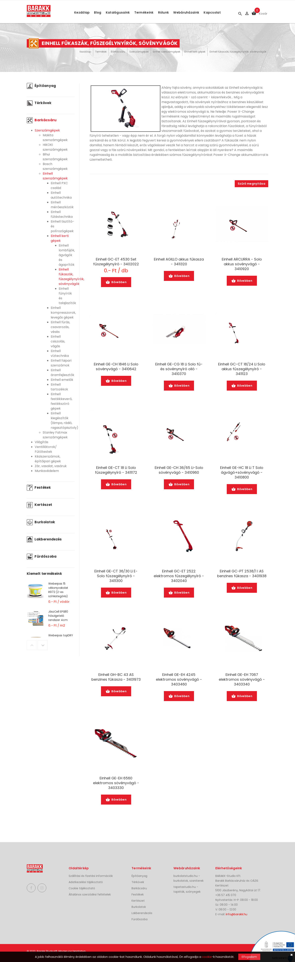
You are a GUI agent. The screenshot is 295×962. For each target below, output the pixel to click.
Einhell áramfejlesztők (62, 372)
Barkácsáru (118, 51)
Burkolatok (41, 522)
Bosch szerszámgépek (55, 166)
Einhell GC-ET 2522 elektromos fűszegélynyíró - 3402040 (179, 576)
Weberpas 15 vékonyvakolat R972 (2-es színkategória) (58, 590)
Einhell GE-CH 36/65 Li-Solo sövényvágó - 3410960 (179, 470)
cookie (207, 957)
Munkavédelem (47, 471)
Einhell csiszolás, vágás (58, 341)
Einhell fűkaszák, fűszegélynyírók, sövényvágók (238, 51)
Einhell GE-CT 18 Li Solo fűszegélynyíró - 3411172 (116, 470)
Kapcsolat (212, 12)
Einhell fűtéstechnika (62, 214)
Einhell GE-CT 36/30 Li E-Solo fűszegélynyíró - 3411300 (116, 576)
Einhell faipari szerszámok (61, 363)
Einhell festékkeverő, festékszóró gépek (61, 401)
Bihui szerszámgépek (55, 156)
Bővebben (116, 282)
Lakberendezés (44, 539)
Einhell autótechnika (61, 195)
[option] (51, 595)
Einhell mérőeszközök (62, 204)
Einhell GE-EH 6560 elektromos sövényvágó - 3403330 (116, 783)
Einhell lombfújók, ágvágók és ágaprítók (67, 255)
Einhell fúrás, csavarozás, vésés (60, 327)
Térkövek (39, 102)
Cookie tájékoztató (82, 888)
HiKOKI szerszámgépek (55, 147)
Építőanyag (41, 85)
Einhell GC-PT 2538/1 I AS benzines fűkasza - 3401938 (241, 573)
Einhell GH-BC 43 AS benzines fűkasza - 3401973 (116, 677)
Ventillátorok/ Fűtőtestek (46, 449)
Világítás (41, 442)
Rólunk (163, 12)
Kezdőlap (82, 12)
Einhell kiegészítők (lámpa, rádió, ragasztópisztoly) (64, 420)
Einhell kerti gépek (194, 51)
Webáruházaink (186, 12)
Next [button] (43, 645)
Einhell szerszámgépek (166, 51)
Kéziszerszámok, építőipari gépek (48, 459)
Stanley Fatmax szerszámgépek (55, 435)
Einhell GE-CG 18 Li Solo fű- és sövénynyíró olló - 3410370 (179, 369)
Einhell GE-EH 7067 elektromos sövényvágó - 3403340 (242, 679)
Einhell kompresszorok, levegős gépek (63, 312)
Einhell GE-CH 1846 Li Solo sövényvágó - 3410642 (116, 366)
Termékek (101, 51)
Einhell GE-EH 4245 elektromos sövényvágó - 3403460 (179, 679)
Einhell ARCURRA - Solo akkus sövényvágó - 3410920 (242, 264)
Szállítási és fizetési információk (91, 876)
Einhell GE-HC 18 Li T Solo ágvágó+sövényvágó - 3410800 (241, 472)
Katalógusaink (118, 12)
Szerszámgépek (139, 51)
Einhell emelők (62, 379)
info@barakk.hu (236, 914)
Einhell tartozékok (59, 387)
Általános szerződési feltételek (90, 894)
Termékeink (144, 12)
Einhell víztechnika (60, 353)
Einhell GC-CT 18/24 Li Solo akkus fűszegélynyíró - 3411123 (241, 369)
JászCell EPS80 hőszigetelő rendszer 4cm (58, 616)
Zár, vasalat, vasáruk (51, 466)
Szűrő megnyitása (251, 184)
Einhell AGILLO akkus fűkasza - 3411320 (179, 262)
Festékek (39, 487)
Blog (97, 12)
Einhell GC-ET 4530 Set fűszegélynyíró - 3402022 (116, 262)
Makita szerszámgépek (55, 137)
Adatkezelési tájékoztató (86, 882)
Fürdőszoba (42, 556)
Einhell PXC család (59, 185)
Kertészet (39, 504)
